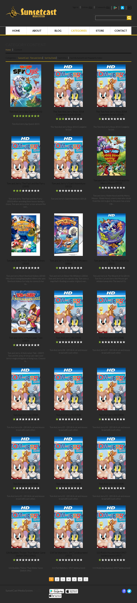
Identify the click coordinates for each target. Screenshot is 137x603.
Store (100, 30)
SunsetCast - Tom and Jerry (30, 58)
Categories (79, 30)
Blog (58, 30)
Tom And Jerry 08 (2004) (68, 337)
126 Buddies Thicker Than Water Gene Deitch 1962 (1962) (25, 554)
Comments (103, 7)
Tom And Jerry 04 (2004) (111, 414)
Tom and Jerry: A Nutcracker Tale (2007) (26, 339)
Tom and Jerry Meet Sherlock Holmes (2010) (26, 262)
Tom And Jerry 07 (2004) (111, 337)
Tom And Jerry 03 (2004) (25, 483)
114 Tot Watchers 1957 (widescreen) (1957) (68, 554)
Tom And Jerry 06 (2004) (25, 414)
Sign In (75, 7)
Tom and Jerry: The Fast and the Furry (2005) (26, 185)
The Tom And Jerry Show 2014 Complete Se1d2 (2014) (68, 113)
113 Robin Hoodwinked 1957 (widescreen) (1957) (111, 554)
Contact (121, 30)
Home (16, 30)
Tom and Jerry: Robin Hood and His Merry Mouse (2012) (111, 182)
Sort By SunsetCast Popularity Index (86, 58)
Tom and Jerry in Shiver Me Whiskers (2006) (68, 262)
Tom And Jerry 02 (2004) (68, 483)
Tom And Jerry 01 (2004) (111, 483)
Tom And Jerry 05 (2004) (68, 414)
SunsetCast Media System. (19, 590)
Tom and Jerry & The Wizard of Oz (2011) (111, 262)
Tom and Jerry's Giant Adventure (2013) (68, 185)
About (36, 30)
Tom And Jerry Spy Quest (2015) (25, 111)
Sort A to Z (63, 58)
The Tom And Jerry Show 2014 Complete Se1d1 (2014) (111, 113)
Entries (87, 7)
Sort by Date (50, 58)
